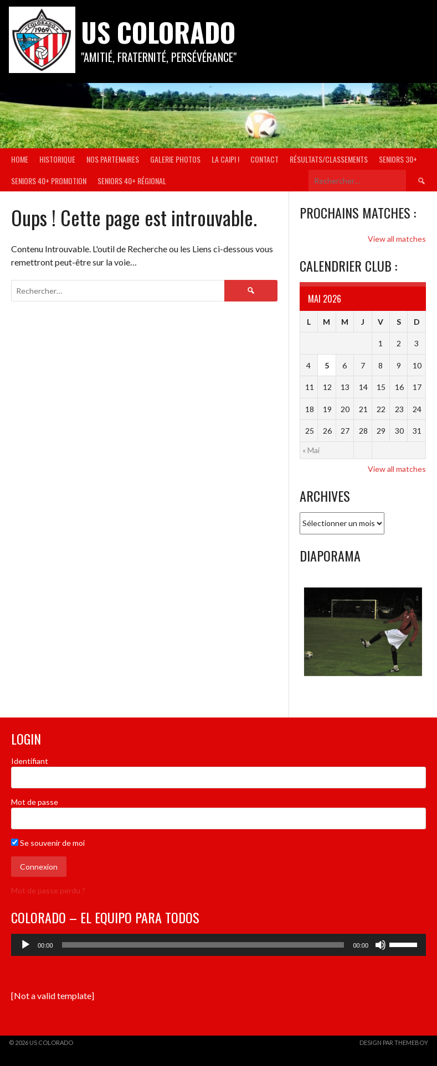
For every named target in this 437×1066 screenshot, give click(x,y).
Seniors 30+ (398, 159)
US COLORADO (158, 31)
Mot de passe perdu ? (48, 890)
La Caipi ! (225, 159)
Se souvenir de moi (48, 842)
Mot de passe (34, 802)
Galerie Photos (175, 159)
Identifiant (29, 761)
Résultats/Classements (329, 159)
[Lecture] (25, 944)
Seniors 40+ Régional (131, 180)
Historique (57, 159)
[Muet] (380, 944)
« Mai (311, 450)
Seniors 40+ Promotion (48, 180)
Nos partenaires (112, 159)
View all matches (397, 238)
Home (19, 159)
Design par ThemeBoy (393, 1042)
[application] (218, 945)
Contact (264, 159)
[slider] (203, 945)
